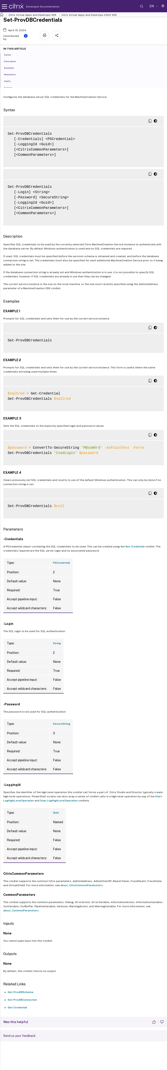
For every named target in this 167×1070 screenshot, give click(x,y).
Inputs (9, 80)
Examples (11, 67)
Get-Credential (135, 546)
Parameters (12, 74)
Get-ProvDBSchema (20, 992)
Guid (56, 812)
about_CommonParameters (21, 910)
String (57, 643)
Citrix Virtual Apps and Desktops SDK (32, 14)
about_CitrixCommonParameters (81, 885)
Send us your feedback (19, 1036)
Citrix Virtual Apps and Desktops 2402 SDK (89, 14)
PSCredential (61, 562)
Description (12, 61)
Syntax (10, 54)
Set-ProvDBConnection (22, 999)
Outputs (10, 87)
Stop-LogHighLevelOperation (59, 800)
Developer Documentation (36, 6)
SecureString (61, 723)
